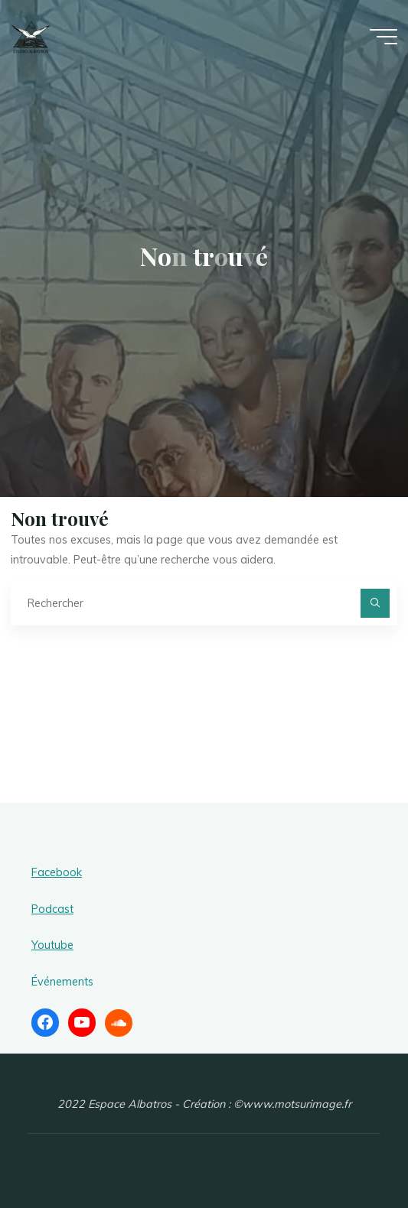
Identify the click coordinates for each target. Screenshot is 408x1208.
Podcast (52, 909)
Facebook (56, 872)
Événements (62, 982)
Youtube (52, 945)
